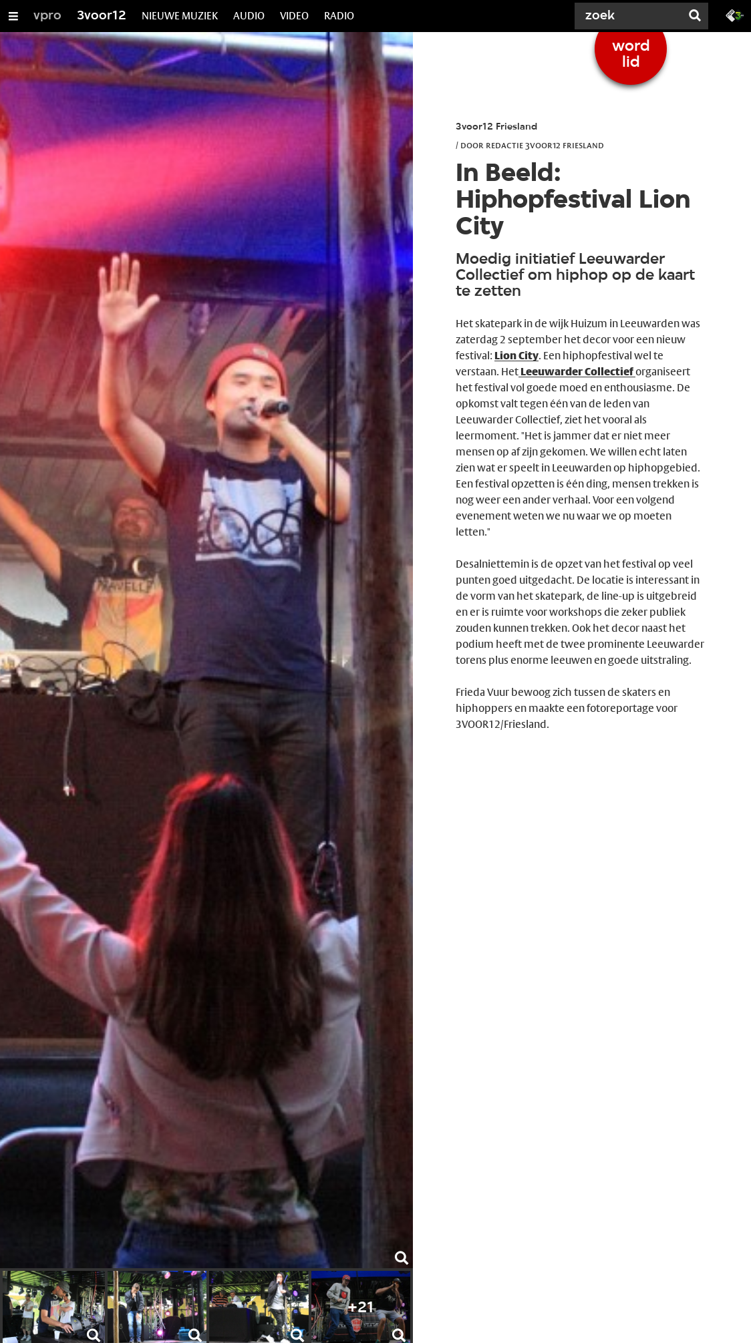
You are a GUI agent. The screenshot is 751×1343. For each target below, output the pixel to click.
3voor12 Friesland (496, 127)
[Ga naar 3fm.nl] (735, 14)
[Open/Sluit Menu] (13, 16)
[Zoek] (630, 16)
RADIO (339, 15)
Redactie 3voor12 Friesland (545, 145)
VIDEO (294, 15)
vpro (47, 16)
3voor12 (101, 16)
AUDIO (249, 15)
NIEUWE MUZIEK (180, 15)
